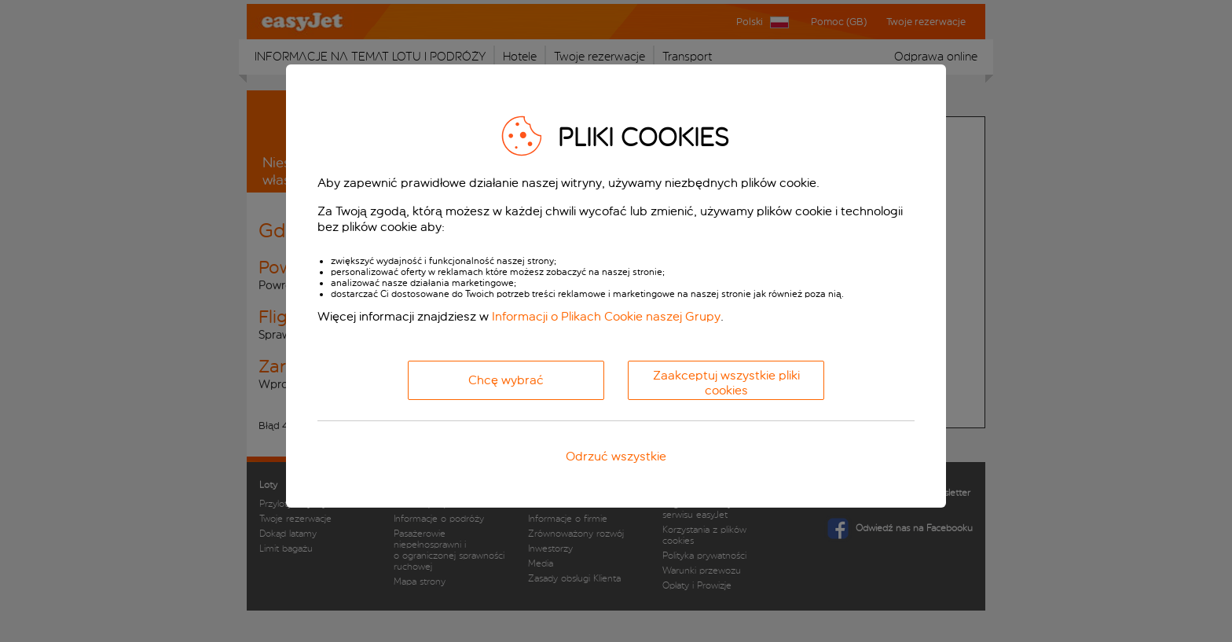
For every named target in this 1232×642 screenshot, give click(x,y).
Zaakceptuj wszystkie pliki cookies (726, 383)
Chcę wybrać (506, 379)
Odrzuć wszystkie (616, 456)
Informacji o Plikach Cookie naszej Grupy (606, 316)
